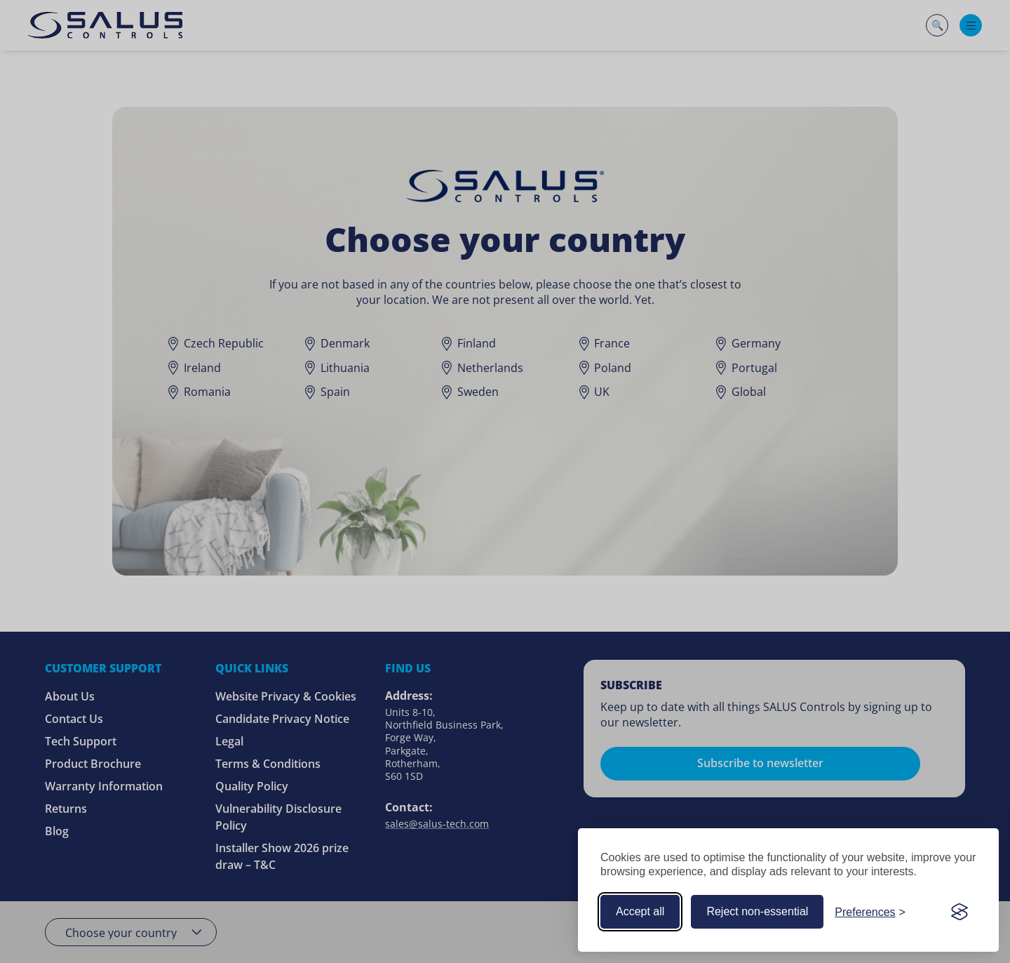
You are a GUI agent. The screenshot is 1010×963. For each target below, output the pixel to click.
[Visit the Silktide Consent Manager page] (959, 912)
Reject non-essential (757, 911)
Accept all (640, 911)
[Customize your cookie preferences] (870, 912)
